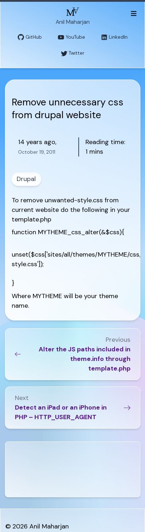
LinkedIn (114, 37)
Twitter (72, 53)
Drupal (26, 179)
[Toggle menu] (133, 13)
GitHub (30, 37)
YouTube (71, 37)
